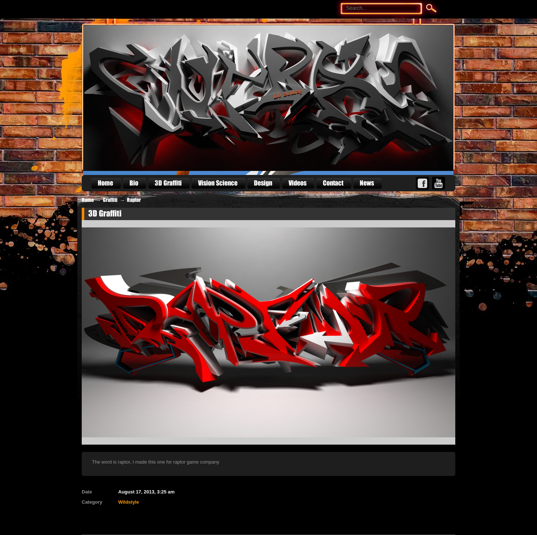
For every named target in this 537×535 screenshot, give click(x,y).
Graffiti (110, 200)
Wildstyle (128, 502)
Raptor (134, 200)
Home (88, 200)
